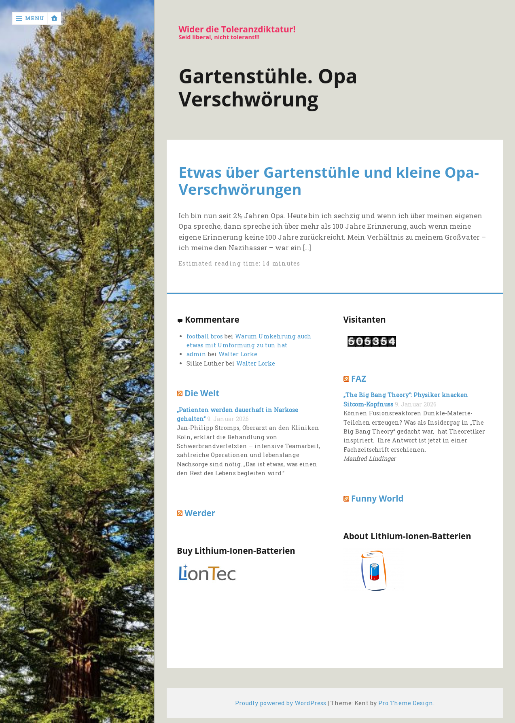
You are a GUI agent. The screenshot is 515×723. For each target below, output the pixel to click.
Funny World (377, 498)
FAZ (358, 378)
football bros (205, 336)
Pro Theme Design (405, 703)
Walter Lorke (237, 354)
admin (196, 354)
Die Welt (201, 393)
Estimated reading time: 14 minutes (239, 263)
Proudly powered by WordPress (280, 703)
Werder (199, 513)
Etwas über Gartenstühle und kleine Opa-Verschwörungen (328, 180)
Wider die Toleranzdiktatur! (236, 29)
